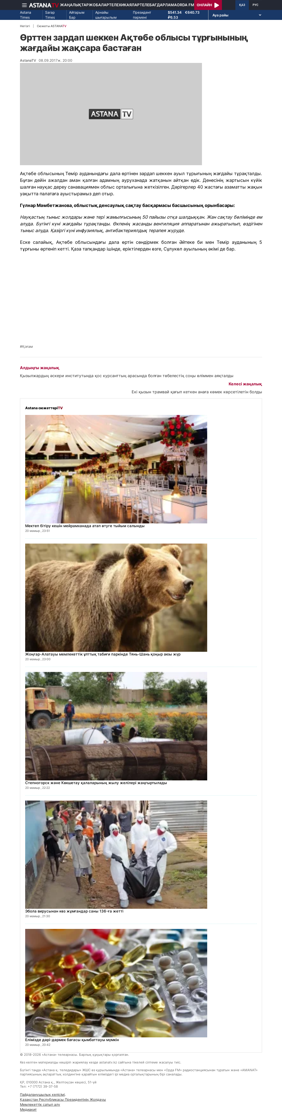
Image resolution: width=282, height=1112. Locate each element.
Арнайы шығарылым (106, 14)
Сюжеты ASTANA (51, 26)
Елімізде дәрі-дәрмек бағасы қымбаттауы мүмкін (72, 1039)
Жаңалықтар (74, 4)
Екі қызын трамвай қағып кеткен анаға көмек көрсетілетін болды (197, 391)
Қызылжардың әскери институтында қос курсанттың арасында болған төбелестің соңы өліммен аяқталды (126, 375)
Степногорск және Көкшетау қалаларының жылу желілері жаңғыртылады (96, 782)
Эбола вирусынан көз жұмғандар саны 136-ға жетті (74, 911)
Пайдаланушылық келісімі (42, 1094)
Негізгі (25, 26)
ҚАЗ (242, 5)
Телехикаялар (124, 4)
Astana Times (25, 14)
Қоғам (27, 346)
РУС (255, 5)
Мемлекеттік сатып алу (40, 1104)
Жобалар (99, 4)
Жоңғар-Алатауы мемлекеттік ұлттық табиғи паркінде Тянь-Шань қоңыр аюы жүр (103, 654)
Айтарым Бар (77, 14)
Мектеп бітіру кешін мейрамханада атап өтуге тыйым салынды (85, 525)
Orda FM (185, 4)
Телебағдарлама (158, 4)
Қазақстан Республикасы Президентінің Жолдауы (63, 1099)
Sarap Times (50, 14)
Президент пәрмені (142, 14)
